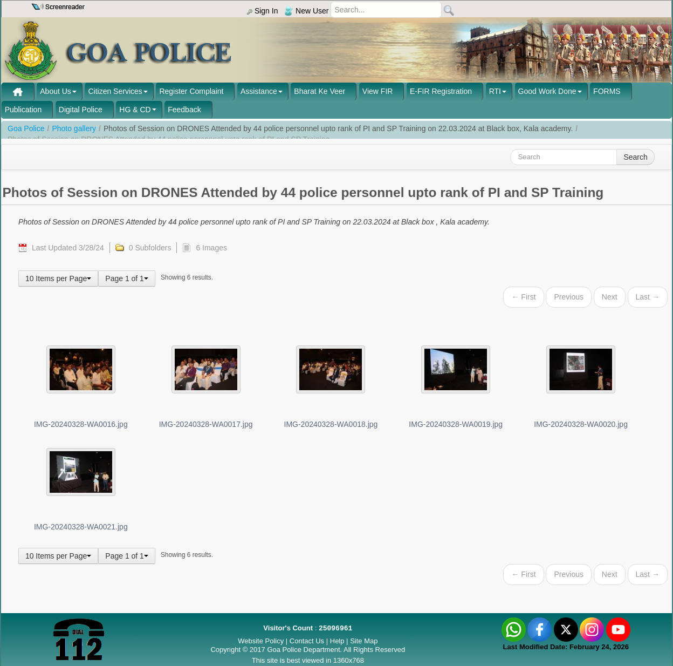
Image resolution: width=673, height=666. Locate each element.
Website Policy (261, 641)
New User (306, 10)
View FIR (377, 91)
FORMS (607, 91)
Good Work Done (547, 91)
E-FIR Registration (441, 91)
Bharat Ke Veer (319, 91)
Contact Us (307, 641)
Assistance (259, 91)
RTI (495, 91)
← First (523, 297)
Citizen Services (115, 91)
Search (635, 157)
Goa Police (26, 128)
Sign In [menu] (262, 10)
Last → (648, 297)
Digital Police (80, 109)
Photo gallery (74, 128)
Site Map (363, 641)
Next (609, 297)
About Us (55, 91)
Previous (568, 297)
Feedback (184, 109)
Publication (23, 109)
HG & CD (134, 109)
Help (338, 641)
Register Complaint (191, 91)
